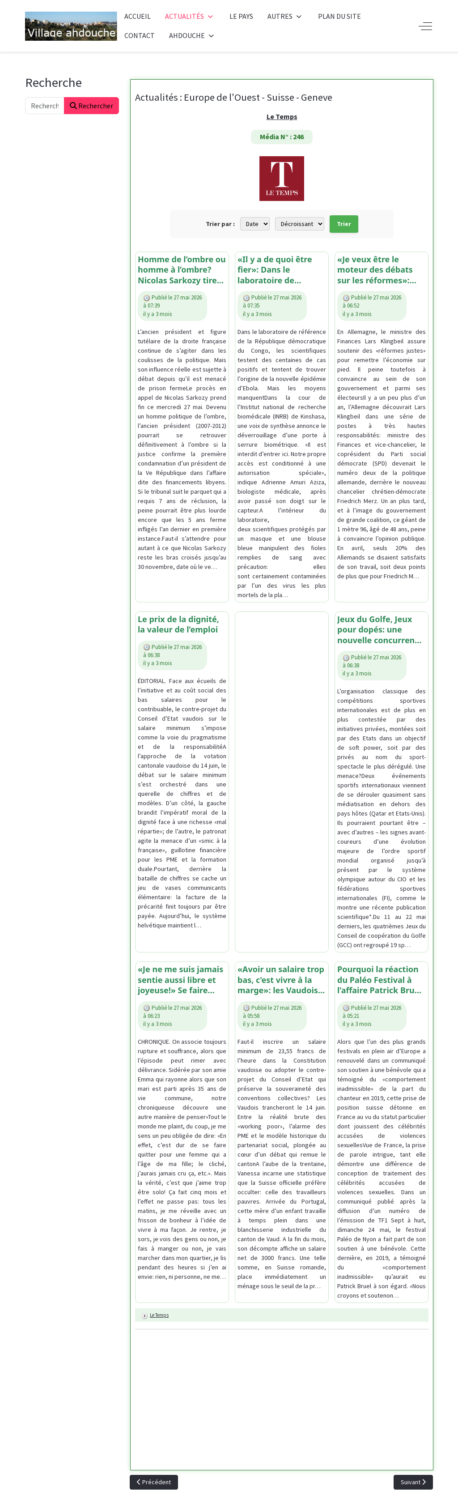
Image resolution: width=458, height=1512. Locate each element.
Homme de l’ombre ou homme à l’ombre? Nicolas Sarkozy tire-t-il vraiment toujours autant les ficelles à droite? (182, 270)
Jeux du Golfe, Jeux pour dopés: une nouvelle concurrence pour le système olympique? (380, 629)
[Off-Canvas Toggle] (425, 26)
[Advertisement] (281, 748)
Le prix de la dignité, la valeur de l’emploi (178, 624)
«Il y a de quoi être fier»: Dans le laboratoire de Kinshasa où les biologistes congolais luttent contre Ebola (279, 270)
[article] (182, 427)
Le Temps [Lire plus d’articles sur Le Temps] (159, 1315)
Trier (344, 224)
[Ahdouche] (71, 26)
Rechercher (91, 105)
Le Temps (282, 116)
